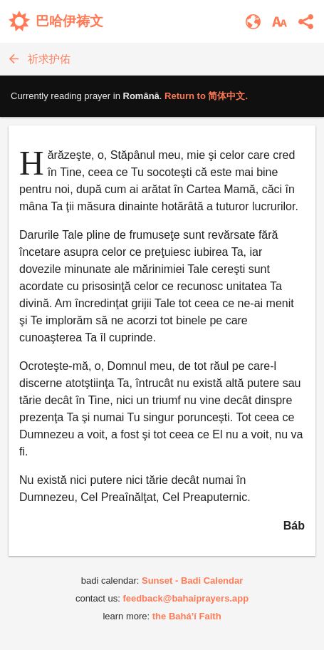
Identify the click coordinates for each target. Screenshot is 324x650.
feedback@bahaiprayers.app (185, 598)
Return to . (206, 96)
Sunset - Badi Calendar (192, 580)
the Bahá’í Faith (186, 616)
